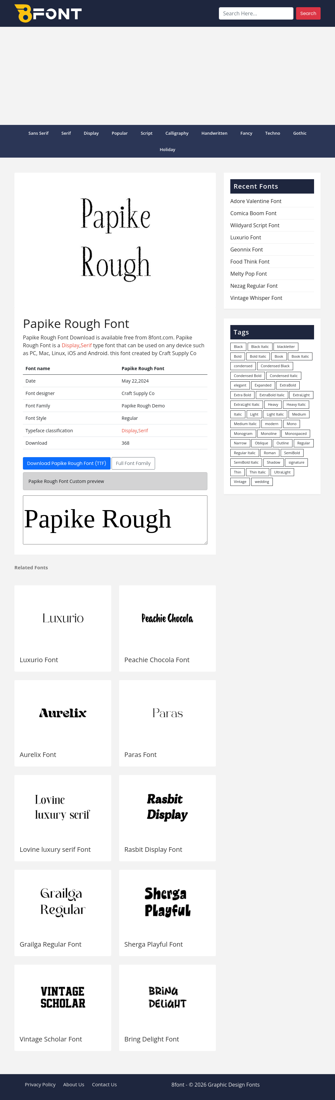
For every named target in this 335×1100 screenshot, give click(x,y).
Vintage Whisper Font (256, 297)
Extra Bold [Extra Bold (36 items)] (242, 394)
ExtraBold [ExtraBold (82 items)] (288, 385)
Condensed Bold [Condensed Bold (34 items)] (247, 375)
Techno (272, 133)
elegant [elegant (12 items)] (240, 385)
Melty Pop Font (248, 273)
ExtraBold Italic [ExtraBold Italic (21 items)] (271, 394)
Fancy (246, 133)
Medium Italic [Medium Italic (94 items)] (245, 423)
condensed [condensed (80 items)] (243, 365)
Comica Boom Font (253, 213)
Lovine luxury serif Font (55, 849)
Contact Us (104, 1084)
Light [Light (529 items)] (254, 414)
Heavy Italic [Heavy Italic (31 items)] (296, 404)
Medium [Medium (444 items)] (299, 414)
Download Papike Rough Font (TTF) (66, 463)
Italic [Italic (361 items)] (238, 414)
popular (120, 133)
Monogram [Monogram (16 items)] (243, 433)
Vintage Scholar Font (51, 1039)
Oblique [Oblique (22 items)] (261, 442)
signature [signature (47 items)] (296, 462)
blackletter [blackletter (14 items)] (286, 346)
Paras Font (140, 754)
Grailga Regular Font (50, 944)
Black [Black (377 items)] (238, 346)
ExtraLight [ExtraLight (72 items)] (301, 394)
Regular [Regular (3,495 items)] (303, 442)
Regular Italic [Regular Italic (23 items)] (245, 452)
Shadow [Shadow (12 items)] (273, 462)
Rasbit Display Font (153, 849)
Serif (66, 133)
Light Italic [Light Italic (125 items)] (275, 414)
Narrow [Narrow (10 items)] (240, 442)
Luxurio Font (39, 659)
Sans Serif (38, 133)
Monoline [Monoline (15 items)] (268, 433)
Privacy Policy (40, 1084)
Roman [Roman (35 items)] (269, 452)
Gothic (300, 133)
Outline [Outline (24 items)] (282, 442)
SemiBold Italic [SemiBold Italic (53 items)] (246, 462)
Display (91, 133)
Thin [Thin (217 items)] (237, 472)
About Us (73, 1084)
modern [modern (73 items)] (271, 423)
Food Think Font (250, 261)
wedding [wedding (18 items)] (262, 481)
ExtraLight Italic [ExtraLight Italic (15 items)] (246, 404)
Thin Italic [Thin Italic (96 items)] (258, 472)
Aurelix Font (38, 754)
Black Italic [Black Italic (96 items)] (260, 346)
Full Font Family (133, 463)
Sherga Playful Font (153, 944)
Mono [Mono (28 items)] (292, 423)
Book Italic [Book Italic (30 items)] (300, 356)
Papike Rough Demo (115, 519)
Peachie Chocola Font (156, 659)
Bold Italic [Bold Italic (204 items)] (258, 356)
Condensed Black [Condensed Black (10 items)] (275, 365)
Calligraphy (177, 133)
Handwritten (215, 133)
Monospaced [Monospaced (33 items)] (296, 433)
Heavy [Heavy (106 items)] (273, 404)
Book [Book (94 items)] (279, 356)
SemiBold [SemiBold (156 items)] (292, 452)
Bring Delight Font (151, 1039)
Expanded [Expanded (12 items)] (263, 385)
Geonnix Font (246, 249)
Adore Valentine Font (256, 201)
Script (146, 133)
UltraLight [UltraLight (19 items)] (282, 472)
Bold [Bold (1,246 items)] (237, 356)
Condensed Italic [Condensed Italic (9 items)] (284, 375)
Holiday (167, 149)
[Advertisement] (167, 76)
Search (308, 13)
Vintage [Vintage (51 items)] (240, 481)
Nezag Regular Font (254, 285)
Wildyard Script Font (254, 225)
